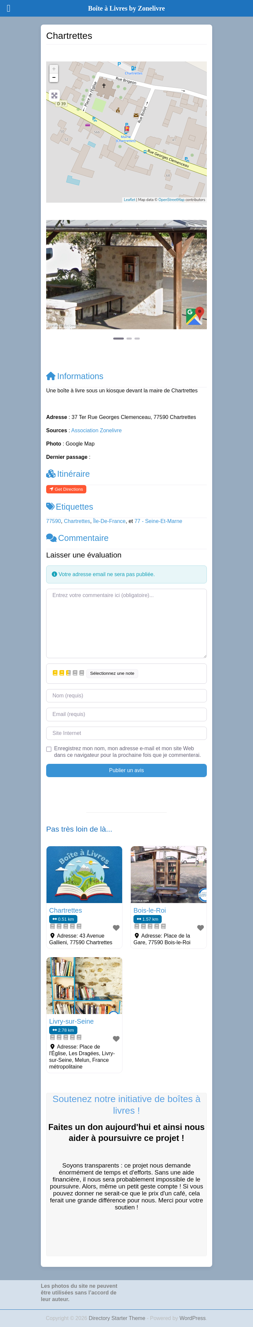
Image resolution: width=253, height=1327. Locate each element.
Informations (75, 376)
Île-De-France (109, 521)
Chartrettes (77, 521)
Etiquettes (69, 506)
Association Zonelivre (96, 430)
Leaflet (129, 199)
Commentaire (77, 538)
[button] (58, 277)
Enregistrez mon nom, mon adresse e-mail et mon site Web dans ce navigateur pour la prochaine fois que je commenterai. (127, 752)
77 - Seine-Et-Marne (158, 521)
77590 (53, 521)
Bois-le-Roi (149, 910)
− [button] (54, 78)
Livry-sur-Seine (71, 1021)
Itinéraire (68, 473)
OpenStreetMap (171, 199)
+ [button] (54, 69)
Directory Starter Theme (118, 1318)
